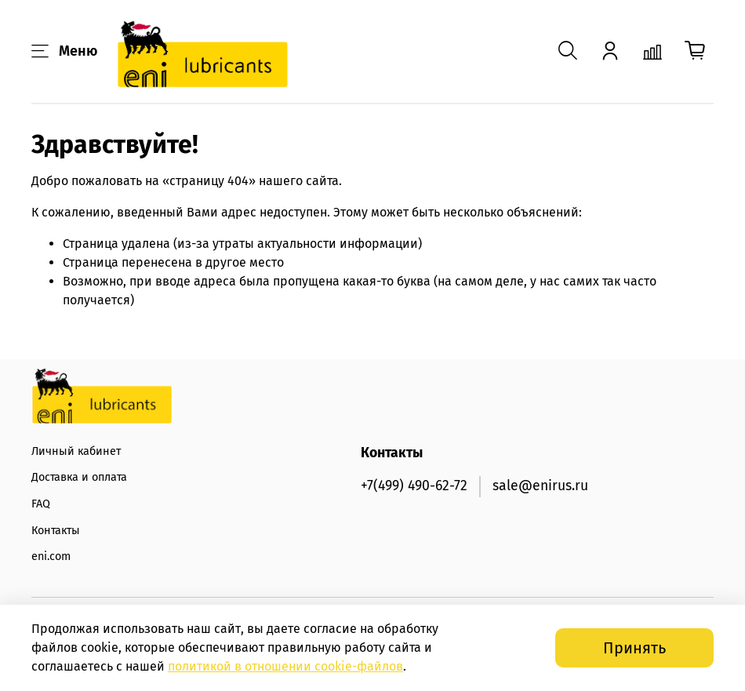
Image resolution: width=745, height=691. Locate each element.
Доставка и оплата (79, 477)
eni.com (51, 556)
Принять (634, 647)
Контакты (55, 530)
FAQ (40, 504)
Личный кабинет (76, 451)
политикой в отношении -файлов (285, 666)
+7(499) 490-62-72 (414, 486)
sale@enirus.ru (540, 486)
